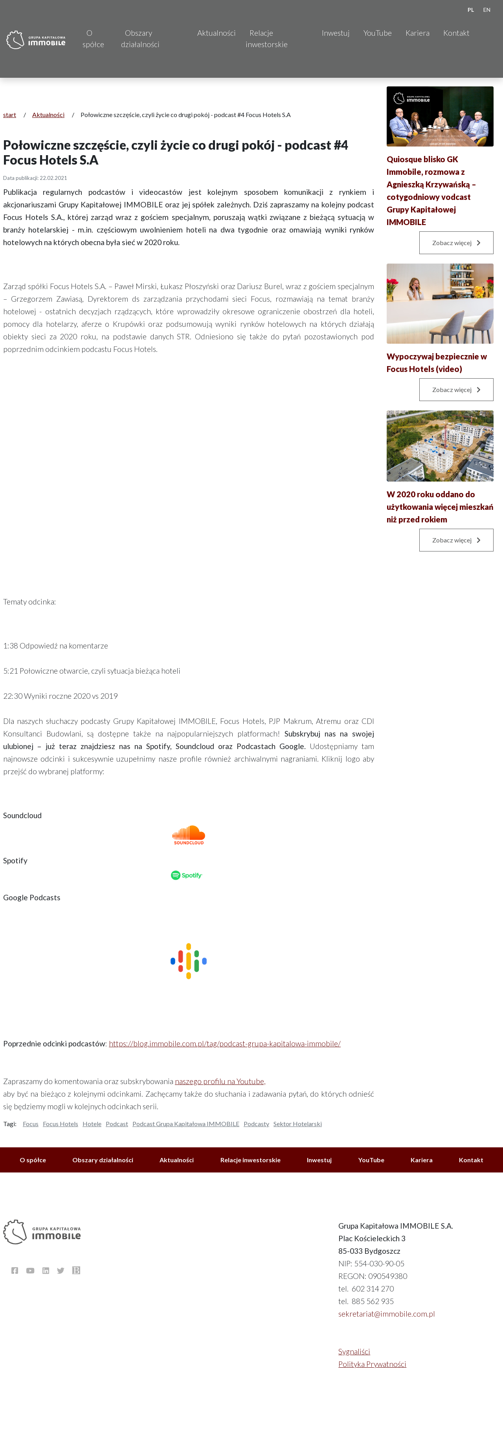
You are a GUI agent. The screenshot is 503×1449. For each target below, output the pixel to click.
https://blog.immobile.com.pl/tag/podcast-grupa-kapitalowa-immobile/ (225, 1043)
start (9, 114)
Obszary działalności (140, 38)
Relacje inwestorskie (267, 38)
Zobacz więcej (456, 242)
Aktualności (216, 32)
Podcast (117, 1123)
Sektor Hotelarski (298, 1123)
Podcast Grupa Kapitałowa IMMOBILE (185, 1123)
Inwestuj (336, 32)
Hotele (92, 1123)
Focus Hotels (60, 1123)
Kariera (418, 32)
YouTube (377, 32)
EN (486, 9)
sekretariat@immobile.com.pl (386, 1313)
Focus (31, 1123)
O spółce (93, 38)
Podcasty (256, 1123)
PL (471, 9)
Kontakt (456, 32)
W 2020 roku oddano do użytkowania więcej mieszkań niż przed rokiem (440, 506)
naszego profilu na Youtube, (220, 1081)
